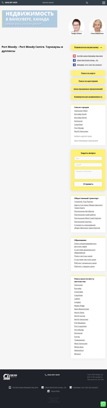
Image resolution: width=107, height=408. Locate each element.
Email (78, 165)
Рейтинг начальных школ (85, 263)
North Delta (79, 312)
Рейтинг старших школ (84, 266)
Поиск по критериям (88, 81)
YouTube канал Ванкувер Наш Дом (88, 56)
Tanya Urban (53, 391)
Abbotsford (78, 350)
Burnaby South (80, 114)
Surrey (77, 336)
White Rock (78, 347)
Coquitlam (78, 124)
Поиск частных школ (83, 256)
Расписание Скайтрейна (85, 214)
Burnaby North (80, 117)
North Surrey (79, 316)
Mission (77, 354)
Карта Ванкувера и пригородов (86, 141)
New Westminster (81, 309)
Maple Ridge (79, 305)
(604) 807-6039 (11, 2)
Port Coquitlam (80, 326)
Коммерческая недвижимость (88, 97)
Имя (77, 158)
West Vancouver (80, 343)
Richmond (78, 121)
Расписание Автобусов (84, 211)
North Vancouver (81, 131)
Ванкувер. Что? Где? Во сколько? (87, 64)
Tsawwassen (79, 340)
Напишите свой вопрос (84, 171)
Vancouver (78, 285)
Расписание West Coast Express (87, 218)
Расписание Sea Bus (83, 221)
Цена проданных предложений (88, 89)
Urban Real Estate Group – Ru (85, 60)
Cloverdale (78, 292)
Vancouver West (80, 111)
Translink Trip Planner (83, 201)
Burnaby (77, 288)
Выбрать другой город (83, 136)
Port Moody (79, 128)
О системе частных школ (85, 259)
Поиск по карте (88, 73)
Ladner (77, 298)
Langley (77, 302)
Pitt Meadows (80, 323)
